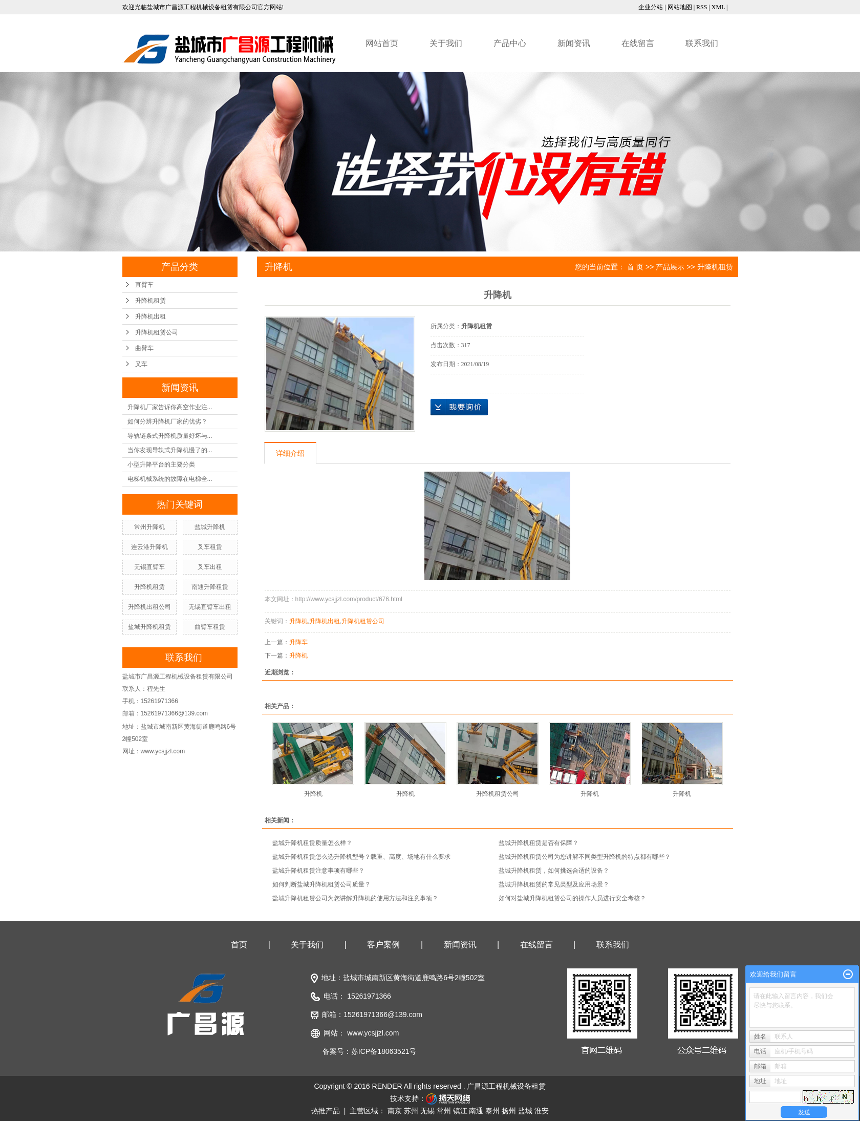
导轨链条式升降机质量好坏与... (169, 435)
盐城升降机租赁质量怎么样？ (312, 843)
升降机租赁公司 (156, 332)
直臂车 (144, 284)
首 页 (635, 267)
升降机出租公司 (149, 606)
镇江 (460, 1111)
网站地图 (680, 7)
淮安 (541, 1111)
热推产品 (325, 1111)
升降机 (298, 621)
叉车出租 (210, 566)
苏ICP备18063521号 (384, 1051)
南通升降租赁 (209, 586)
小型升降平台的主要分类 (161, 464)
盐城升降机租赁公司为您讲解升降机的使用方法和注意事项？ (355, 898)
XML (718, 7)
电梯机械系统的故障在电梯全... (169, 478)
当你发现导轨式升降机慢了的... (169, 450)
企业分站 (650, 7)
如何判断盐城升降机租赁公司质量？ (321, 884)
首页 (239, 944)
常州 (444, 1111)
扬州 (509, 1111)
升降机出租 (150, 316)
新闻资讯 (573, 43)
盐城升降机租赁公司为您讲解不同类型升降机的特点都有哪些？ (585, 856)
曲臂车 (144, 348)
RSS (701, 7)
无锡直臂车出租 (209, 606)
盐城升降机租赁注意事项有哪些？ (318, 870)
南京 (395, 1111)
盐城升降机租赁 (149, 626)
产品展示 (670, 267)
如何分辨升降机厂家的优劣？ (167, 421)
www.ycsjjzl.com (373, 1033)
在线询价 (459, 407)
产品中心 (509, 43)
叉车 (141, 364)
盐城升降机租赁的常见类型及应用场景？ (554, 884)
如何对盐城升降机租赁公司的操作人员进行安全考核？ (572, 898)
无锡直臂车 (149, 566)
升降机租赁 (150, 300)
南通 (476, 1111)
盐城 (525, 1111)
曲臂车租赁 (210, 626)
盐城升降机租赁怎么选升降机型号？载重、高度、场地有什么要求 (361, 856)
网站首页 (381, 43)
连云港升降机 (149, 547)
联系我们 (701, 43)
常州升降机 (149, 527)
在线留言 (637, 43)
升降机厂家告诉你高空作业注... (169, 407)
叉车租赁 (210, 547)
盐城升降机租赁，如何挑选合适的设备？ (554, 870)
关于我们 (445, 43)
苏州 (411, 1111)
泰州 (492, 1111)
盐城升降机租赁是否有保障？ (538, 843)
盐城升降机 (210, 527)
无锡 (427, 1111)
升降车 (298, 642)
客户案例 (383, 944)
